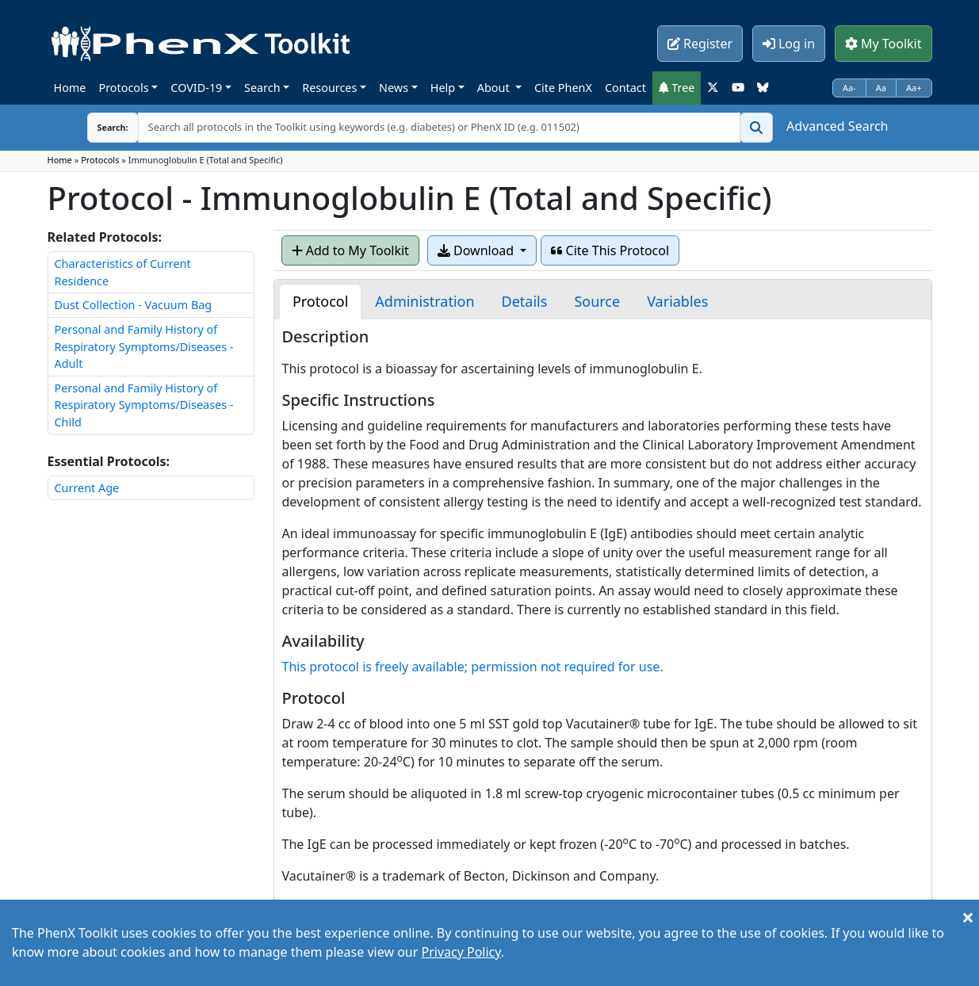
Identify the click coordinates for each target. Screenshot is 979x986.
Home (70, 87)
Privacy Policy (460, 952)
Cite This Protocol (610, 250)
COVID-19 (196, 87)
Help (442, 87)
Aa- (849, 88)
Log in (789, 43)
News (393, 87)
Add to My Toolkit (350, 250)
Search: (101, 127)
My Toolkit (883, 43)
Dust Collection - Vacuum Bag (133, 304)
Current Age (87, 487)
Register (699, 43)
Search (262, 87)
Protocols (123, 87)
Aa (881, 88)
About (495, 87)
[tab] (320, 301)
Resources (329, 87)
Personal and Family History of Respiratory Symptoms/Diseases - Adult (144, 346)
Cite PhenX (563, 87)
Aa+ (914, 88)
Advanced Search (837, 126)
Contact (625, 87)
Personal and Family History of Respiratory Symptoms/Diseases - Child (144, 405)
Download (477, 250)
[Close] (968, 917)
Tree (677, 87)
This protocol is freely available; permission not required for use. (473, 666)
